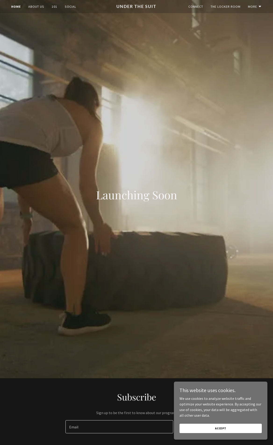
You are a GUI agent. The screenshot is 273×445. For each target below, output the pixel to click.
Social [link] (70, 6)
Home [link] (16, 6)
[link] (136, 6)
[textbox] (119, 426)
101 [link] (54, 6)
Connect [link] (195, 6)
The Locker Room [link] (226, 6)
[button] (255, 6)
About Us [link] (36, 6)
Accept (220, 428)
